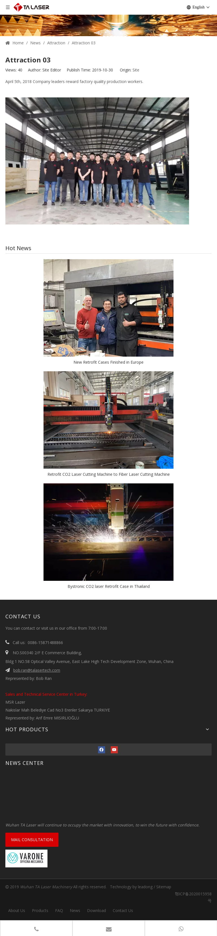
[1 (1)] (108, 18)
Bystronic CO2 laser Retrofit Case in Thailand (109, 586)
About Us (16, 910)
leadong (145, 886)
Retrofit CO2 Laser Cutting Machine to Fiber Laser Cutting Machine (108, 474)
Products (40, 910)
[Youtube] (114, 750)
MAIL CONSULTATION (32, 839)
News (75, 910)
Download (96, 910)
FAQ (59, 910)
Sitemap (163, 886)
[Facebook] (101, 750)
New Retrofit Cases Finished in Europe (108, 362)
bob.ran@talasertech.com (36, 670)
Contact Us (123, 910)
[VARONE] (26, 858)
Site (136, 70)
